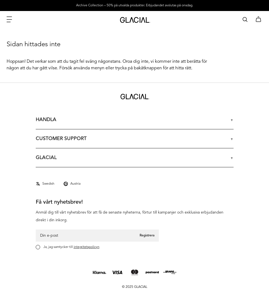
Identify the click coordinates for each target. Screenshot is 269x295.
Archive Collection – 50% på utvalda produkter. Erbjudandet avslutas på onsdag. (134, 5)
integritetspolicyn (86, 247)
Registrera (147, 235)
